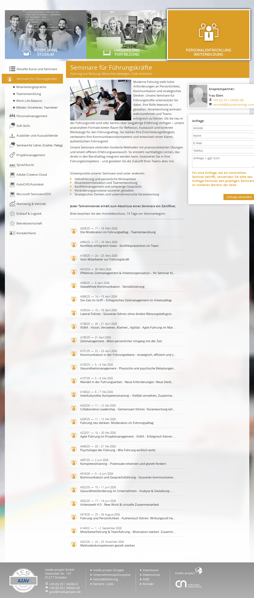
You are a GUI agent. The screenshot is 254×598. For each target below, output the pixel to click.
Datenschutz (151, 575)
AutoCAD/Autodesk (30, 184)
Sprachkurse (25, 165)
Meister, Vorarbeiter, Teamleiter (37, 107)
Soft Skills (23, 126)
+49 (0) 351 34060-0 (63, 584)
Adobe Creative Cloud (31, 174)
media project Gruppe (108, 570)
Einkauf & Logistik (29, 213)
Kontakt (148, 584)
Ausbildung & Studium (45, 34)
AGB (146, 579)
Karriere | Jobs (103, 584)
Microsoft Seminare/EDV (33, 194)
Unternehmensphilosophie (112, 575)
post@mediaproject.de (65, 592)
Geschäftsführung (105, 579)
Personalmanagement (31, 116)
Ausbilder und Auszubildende (37, 135)
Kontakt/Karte (26, 233)
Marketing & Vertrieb (31, 204)
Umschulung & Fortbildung (127, 34)
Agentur (188, 584)
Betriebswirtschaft (29, 223)
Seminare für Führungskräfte (36, 79)
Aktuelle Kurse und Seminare (36, 69)
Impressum (151, 570)
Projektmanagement (30, 155)
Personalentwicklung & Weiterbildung (208, 34)
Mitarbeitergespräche (31, 87)
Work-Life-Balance (29, 101)
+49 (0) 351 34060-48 (228, 100)
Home (188, 570)
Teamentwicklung (28, 94)
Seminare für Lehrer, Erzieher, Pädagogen (39, 145)
